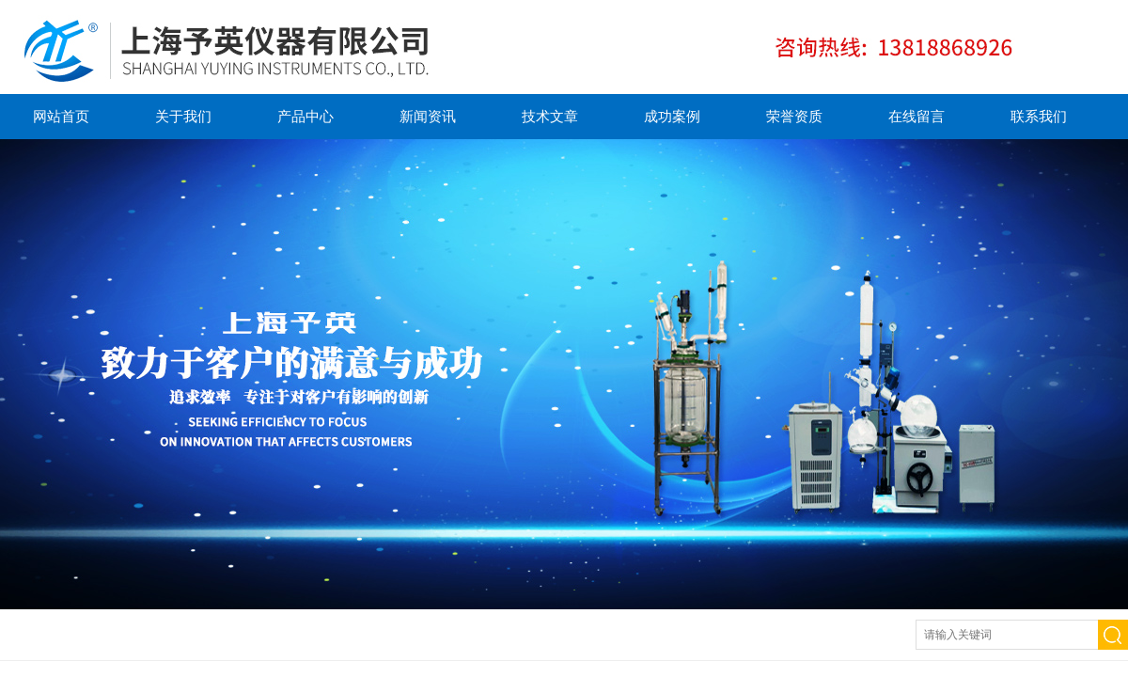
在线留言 (916, 116)
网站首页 (61, 116)
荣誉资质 (794, 116)
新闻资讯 (428, 116)
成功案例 (672, 116)
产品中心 (305, 116)
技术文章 (550, 116)
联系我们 (1038, 116)
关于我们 (183, 116)
